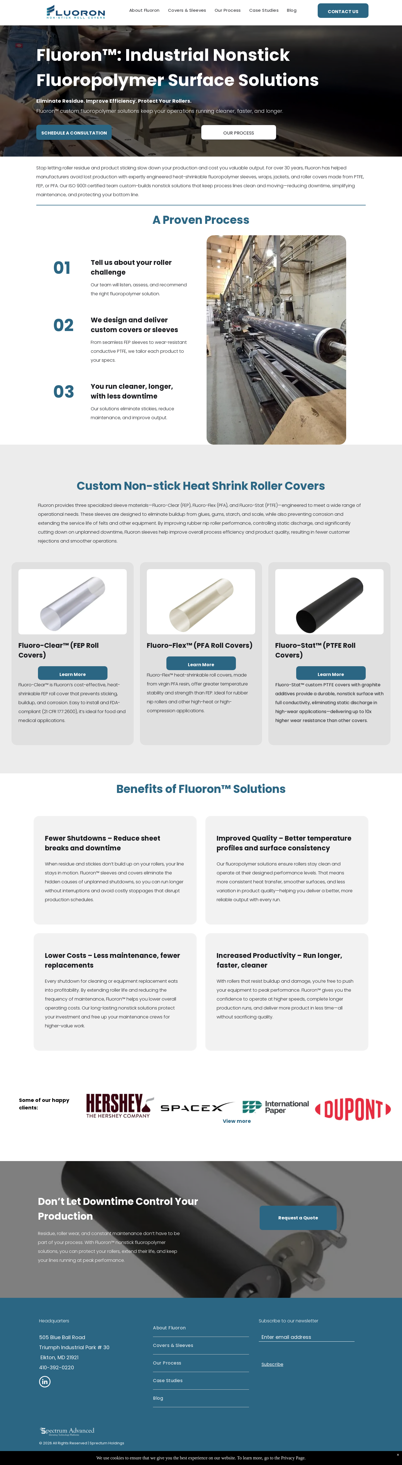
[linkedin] (45, 1382)
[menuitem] (144, 10)
